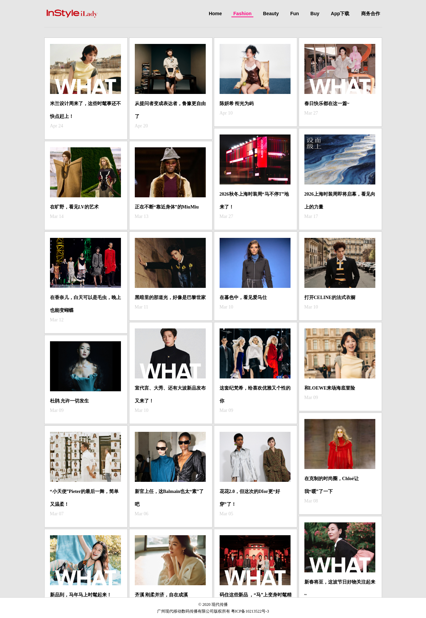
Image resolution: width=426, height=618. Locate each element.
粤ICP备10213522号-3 (250, 611)
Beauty (271, 13)
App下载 (340, 13)
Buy (314, 13)
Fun (294, 13)
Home (215, 13)
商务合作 (370, 13)
